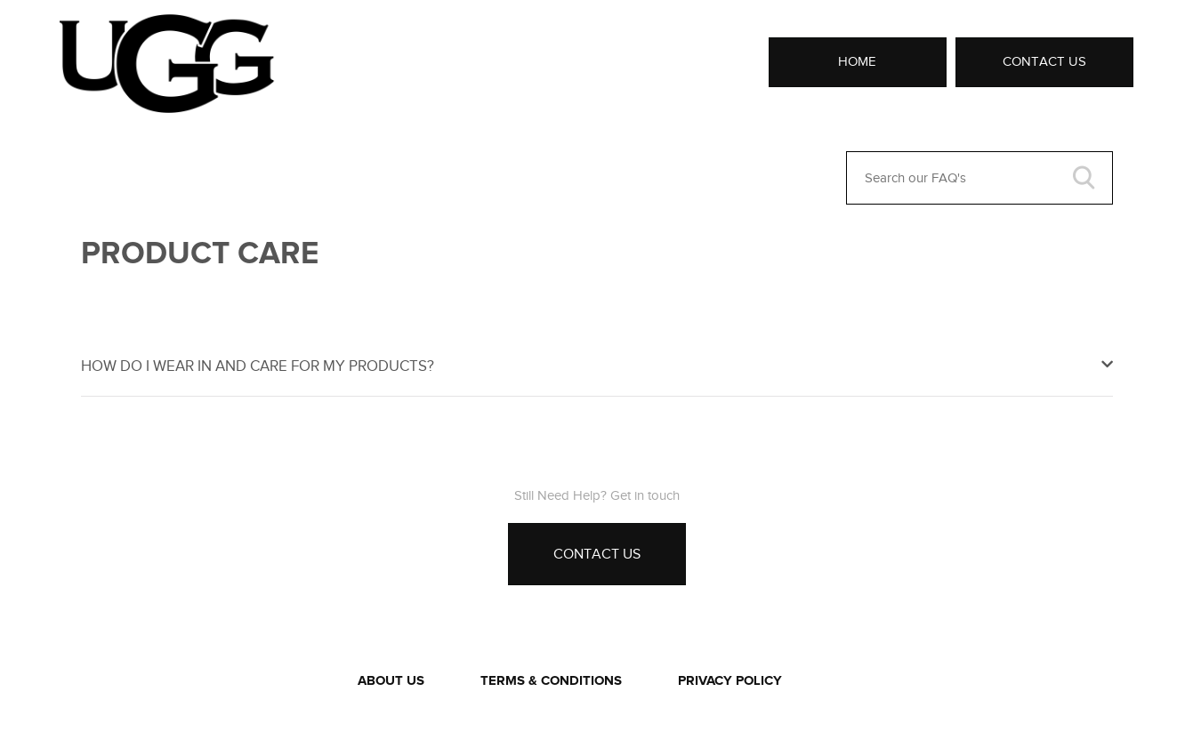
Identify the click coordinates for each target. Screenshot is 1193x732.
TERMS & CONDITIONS (551, 681)
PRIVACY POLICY (730, 681)
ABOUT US (391, 681)
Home (857, 61)
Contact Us (1044, 61)
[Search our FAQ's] (979, 178)
